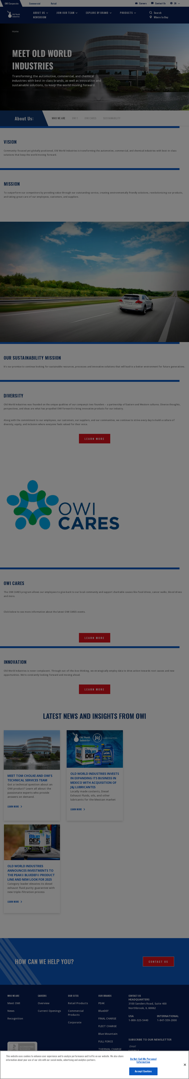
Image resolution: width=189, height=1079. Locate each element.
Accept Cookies (143, 1071)
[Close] (185, 1065)
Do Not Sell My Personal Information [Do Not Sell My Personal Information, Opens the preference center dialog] (143, 1060)
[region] (94, 1065)
